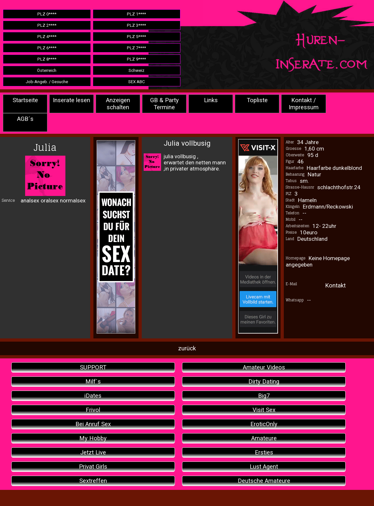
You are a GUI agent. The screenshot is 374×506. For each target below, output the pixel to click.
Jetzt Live (93, 452)
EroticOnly (263, 424)
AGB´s (25, 118)
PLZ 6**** (46, 47)
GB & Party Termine (164, 104)
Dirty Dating (263, 381)
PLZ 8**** (46, 59)
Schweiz (136, 70)
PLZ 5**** (136, 36)
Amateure (264, 438)
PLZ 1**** (136, 14)
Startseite (25, 100)
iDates (92, 395)
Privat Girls (93, 466)
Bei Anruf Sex (93, 424)
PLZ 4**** (46, 36)
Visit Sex (264, 410)
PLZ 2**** (46, 25)
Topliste (257, 100)
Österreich (46, 70)
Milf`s (93, 381)
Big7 (264, 395)
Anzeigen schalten (118, 104)
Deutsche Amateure (264, 480)
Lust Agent (264, 466)
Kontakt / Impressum (304, 104)
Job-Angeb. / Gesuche (47, 81)
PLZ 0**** (46, 14)
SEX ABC (136, 81)
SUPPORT (93, 367)
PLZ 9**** (136, 59)
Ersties (264, 452)
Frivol (93, 410)
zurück (187, 348)
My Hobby (93, 438)
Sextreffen (93, 480)
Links (211, 100)
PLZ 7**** (136, 47)
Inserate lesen (71, 100)
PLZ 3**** (136, 25)
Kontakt (335, 285)
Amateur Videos (264, 367)
